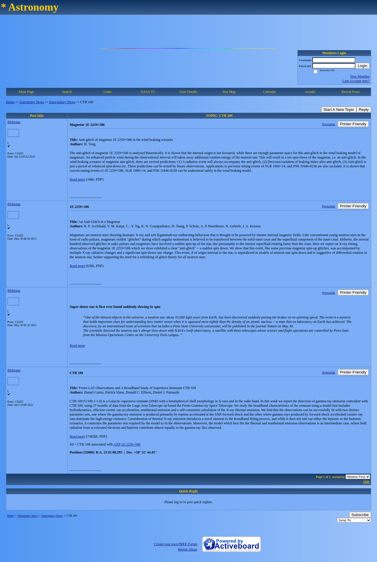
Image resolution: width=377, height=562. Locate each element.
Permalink (328, 124)
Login (362, 66)
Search (67, 92)
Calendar (269, 92)
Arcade (310, 92)
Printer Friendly (353, 124)
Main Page (26, 92)
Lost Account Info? (356, 81)
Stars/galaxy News (62, 102)
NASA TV (147, 92)
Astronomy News (31, 102)
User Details (188, 92)
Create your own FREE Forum (175, 544)
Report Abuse (187, 549)
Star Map (228, 92)
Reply (364, 109)
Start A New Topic (339, 109)
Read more (77, 179)
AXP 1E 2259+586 (126, 444)
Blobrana (13, 122)
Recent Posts (350, 92)
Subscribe (360, 515)
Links (107, 92)
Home (10, 102)
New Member (360, 76)
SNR (366, 481)
